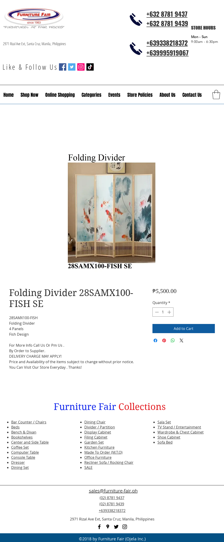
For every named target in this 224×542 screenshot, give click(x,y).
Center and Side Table (30, 442)
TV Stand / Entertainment (179, 427)
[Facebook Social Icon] (62, 67)
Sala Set (164, 422)
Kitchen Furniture (99, 447)
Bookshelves (22, 437)
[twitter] (116, 527)
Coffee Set (20, 447)
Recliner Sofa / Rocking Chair (108, 462)
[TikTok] (90, 67)
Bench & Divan (23, 432)
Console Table (23, 457)
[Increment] (169, 312)
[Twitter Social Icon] (71, 67)
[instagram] (125, 527)
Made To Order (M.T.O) (103, 452)
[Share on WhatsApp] (173, 340)
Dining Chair (95, 422)
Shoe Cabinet (168, 437)
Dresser (18, 462)
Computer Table (25, 452)
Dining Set (20, 467)
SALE (88, 467)
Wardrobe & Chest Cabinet (180, 432)
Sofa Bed (165, 442)
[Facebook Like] (193, 506)
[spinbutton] (163, 312)
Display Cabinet (97, 432)
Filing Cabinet (95, 437)
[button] (114, 95)
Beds (15, 427)
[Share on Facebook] (155, 340)
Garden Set (94, 442)
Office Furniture (98, 457)
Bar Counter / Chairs (28, 422)
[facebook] (99, 527)
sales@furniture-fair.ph (113, 491)
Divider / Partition (99, 427)
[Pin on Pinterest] (164, 340)
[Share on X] (181, 340)
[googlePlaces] (108, 527)
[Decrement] (156, 312)
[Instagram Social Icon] (81, 67)
